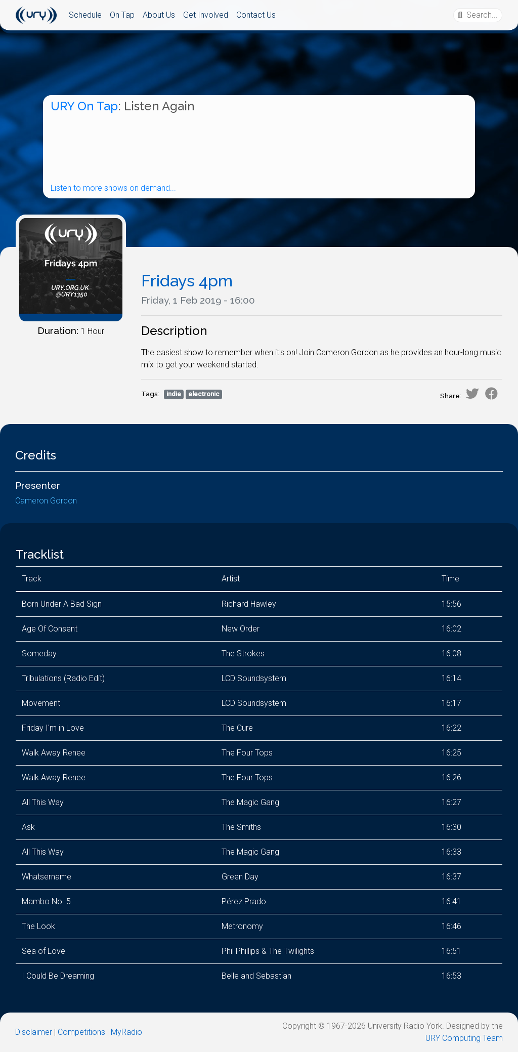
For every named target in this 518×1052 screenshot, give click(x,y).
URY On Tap (84, 106)
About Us (159, 15)
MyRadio (126, 1032)
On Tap (122, 15)
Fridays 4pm (187, 280)
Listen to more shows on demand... (113, 188)
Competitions (81, 1032)
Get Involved (205, 15)
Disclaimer (33, 1032)
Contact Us (256, 15)
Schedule (85, 15)
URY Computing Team (464, 1038)
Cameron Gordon (46, 501)
